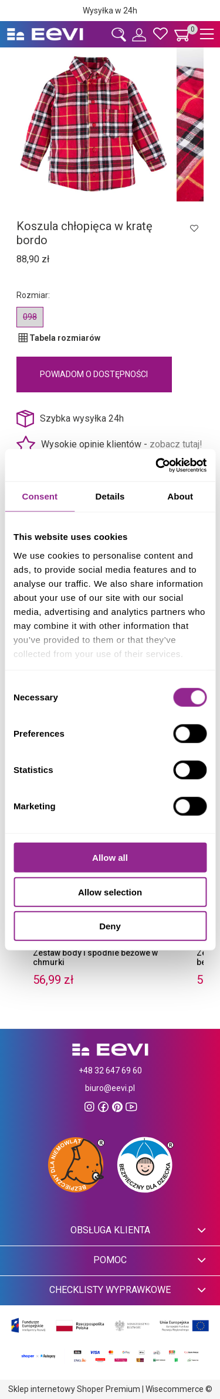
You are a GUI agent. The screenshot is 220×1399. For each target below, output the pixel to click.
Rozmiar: (33, 295)
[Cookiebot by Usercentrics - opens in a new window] (157, 465)
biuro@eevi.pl (110, 1088)
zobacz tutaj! (176, 444)
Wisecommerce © (178, 1389)
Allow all (110, 858)
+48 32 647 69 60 (110, 1070)
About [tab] (180, 496)
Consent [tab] (39, 496)
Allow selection (110, 892)
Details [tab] (110, 496)
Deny (110, 926)
